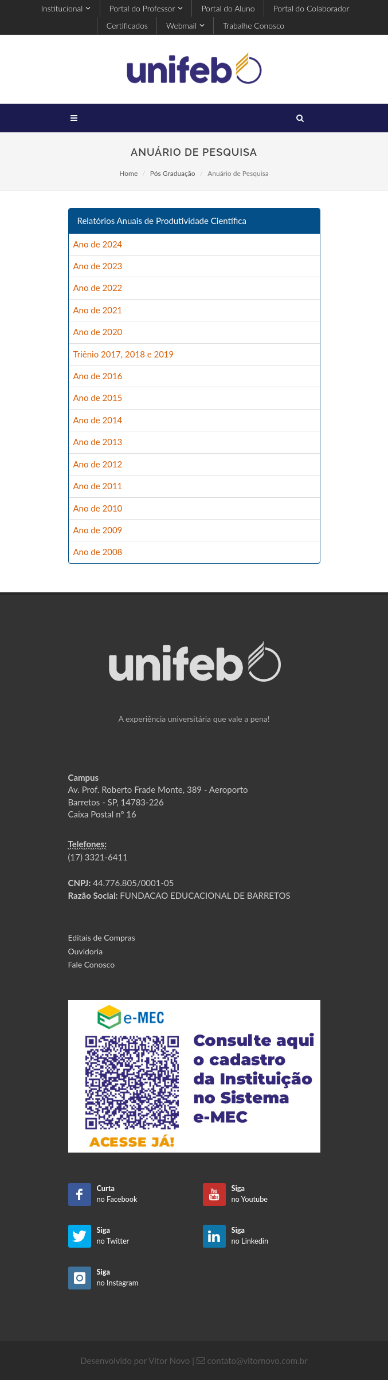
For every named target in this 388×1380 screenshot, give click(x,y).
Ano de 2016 (98, 376)
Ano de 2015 (98, 397)
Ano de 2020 (98, 332)
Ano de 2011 (98, 486)
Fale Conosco (91, 964)
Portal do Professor (146, 8)
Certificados (127, 25)
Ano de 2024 (98, 244)
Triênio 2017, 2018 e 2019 (123, 354)
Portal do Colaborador (311, 8)
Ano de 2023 (98, 266)
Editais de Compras (101, 937)
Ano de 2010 (98, 508)
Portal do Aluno (227, 8)
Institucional (66, 8)
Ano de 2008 (98, 552)
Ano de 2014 (98, 420)
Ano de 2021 (98, 310)
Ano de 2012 (98, 464)
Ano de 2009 (98, 530)
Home (128, 173)
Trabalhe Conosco (253, 25)
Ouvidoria (85, 951)
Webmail (185, 25)
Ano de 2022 (98, 287)
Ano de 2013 (98, 442)
